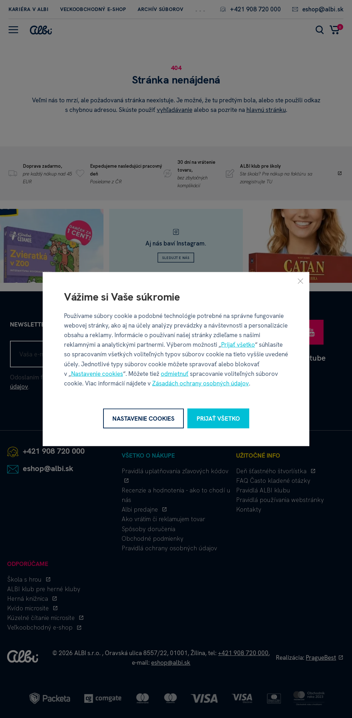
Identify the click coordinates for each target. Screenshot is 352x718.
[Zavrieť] (300, 280)
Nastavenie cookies (97, 373)
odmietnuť (174, 373)
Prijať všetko (238, 345)
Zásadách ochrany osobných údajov (200, 383)
